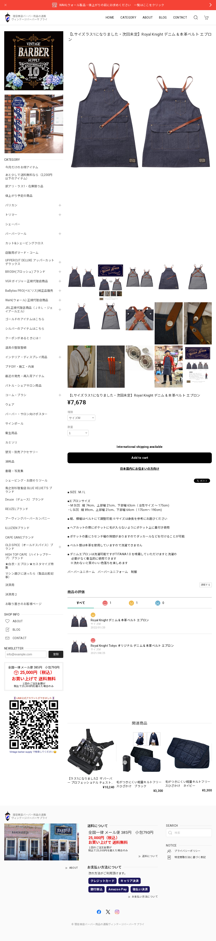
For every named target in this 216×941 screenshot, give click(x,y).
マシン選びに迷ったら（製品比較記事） (29, 575)
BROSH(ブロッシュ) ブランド (25, 271)
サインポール (14, 423)
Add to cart (139, 458)
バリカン (11, 205)
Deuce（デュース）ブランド (24, 499)
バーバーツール (15, 233)
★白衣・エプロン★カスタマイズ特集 (29, 565)
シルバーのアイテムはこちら (24, 328)
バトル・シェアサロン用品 (23, 385)
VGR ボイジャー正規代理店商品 (26, 281)
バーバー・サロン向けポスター (26, 414)
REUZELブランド (16, 509)
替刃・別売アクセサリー (21, 452)
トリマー (11, 214)
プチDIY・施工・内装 (19, 366)
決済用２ (11, 594)
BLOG (163, 17)
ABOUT (148, 17)
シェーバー (12, 224)
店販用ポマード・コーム (22, 252)
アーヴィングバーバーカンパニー (27, 518)
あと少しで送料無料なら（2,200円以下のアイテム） (28, 176)
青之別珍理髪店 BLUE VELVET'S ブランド (28, 489)
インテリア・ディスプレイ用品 (26, 357)
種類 (70, 412)
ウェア (9, 404)
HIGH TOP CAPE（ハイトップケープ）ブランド (28, 556)
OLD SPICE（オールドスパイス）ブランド (29, 546)
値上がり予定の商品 (18, 195)
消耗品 (9, 461)
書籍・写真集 (14, 471)
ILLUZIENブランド (17, 528)
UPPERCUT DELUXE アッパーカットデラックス (29, 262)
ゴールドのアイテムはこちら (24, 319)
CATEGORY (128, 17)
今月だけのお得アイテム (21, 167)
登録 (56, 654)
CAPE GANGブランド (19, 537)
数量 (70, 427)
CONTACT (180, 17)
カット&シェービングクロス (24, 243)
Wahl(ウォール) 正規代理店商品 (26, 300)
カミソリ (11, 442)
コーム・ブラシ (15, 395)
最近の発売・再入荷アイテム (24, 376)
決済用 (9, 585)
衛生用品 (11, 433)
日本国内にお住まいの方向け (139, 468)
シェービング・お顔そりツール (26, 480)
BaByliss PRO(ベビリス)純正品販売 (29, 290)
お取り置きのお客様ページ (23, 604)
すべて (80, 603)
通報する (205, 584)
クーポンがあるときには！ (23, 338)
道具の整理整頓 (15, 347)
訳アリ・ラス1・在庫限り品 (24, 186)
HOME (110, 17)
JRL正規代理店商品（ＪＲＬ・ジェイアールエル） (29, 309)
